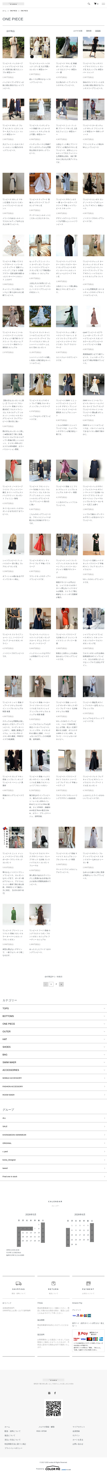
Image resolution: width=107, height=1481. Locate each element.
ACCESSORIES (11, 1069)
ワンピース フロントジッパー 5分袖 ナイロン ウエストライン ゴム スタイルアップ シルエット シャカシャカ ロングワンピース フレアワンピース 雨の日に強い (39, 495)
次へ (61, 984)
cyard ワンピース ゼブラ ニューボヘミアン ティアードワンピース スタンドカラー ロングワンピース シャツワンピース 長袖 (93, 338)
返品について (8, 1442)
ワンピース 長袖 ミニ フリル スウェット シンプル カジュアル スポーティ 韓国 (66, 489)
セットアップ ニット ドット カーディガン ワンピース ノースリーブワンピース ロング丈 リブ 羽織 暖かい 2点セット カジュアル (40, 267)
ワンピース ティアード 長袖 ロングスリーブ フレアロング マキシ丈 (39, 202)
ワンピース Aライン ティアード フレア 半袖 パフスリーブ (39, 563)
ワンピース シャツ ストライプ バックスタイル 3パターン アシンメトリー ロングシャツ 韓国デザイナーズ (67, 566)
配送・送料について (11, 1438)
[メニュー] (103, 4)
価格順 (88, 31)
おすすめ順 (77, 31)
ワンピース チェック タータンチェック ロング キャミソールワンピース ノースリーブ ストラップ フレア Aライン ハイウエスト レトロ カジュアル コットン (93, 270)
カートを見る (76, 1447)
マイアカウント (77, 1434)
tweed (6, 1174)
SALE (5, 1129)
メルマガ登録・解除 (44, 1434)
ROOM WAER (10, 1096)
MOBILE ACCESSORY (14, 1078)
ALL (5, 1120)
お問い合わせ (76, 1451)
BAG (5, 1054)
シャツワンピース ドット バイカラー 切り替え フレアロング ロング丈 (13, 563)
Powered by (53, 1475)
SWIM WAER (9, 1062)
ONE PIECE (15, 11)
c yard (6, 1156)
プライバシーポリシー (11, 1455)
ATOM (44, 1438)
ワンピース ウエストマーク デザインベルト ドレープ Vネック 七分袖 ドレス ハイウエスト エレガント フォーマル (39, 859)
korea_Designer (11, 1165)
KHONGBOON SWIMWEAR (17, 1138)
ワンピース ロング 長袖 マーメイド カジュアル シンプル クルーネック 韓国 (66, 856)
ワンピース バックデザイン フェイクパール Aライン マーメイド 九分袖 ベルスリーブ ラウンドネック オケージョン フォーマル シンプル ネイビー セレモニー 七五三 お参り (93, 495)
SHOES (7, 1046)
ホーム (5, 11)
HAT (5, 1039)
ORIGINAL (8, 1147)
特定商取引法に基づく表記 (13, 1451)
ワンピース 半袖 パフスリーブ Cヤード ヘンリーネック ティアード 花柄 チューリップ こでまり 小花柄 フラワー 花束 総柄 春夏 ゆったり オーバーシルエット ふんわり (13, 270)
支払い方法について (11, 1447)
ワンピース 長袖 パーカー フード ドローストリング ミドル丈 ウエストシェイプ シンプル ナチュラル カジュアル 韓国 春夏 (39, 708)
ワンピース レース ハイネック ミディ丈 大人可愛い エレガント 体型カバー (39, 66)
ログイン (74, 1442)
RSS (38, 1438)
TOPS (6, 1008)
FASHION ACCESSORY (15, 1087)
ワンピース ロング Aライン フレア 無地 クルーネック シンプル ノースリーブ (39, 403)
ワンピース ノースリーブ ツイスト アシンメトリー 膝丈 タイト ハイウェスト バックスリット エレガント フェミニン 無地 (13, 492)
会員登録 (74, 1438)
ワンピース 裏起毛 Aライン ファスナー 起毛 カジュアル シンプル (93, 705)
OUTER (7, 1031)
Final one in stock (11, 1183)
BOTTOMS (8, 1015)
